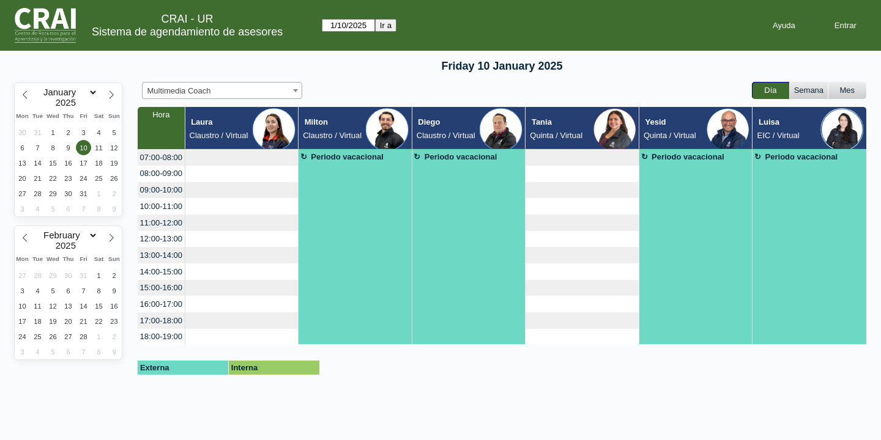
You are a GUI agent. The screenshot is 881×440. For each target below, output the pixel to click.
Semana (808, 90)
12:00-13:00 (161, 238)
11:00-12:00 (161, 222)
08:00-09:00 (161, 173)
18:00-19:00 (161, 336)
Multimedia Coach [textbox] (179, 90)
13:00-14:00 (161, 255)
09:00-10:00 (161, 189)
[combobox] (222, 90)
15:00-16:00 (161, 287)
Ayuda (784, 25)
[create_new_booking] (242, 157)
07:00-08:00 (161, 157)
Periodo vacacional (347, 156)
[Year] (68, 103)
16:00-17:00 (161, 304)
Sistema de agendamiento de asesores (187, 32)
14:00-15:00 (161, 271)
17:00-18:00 (161, 320)
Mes (847, 90)
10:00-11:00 (161, 206)
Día (770, 90)
